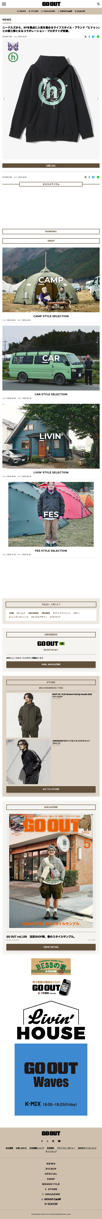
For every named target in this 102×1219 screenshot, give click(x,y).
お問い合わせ (21, 1148)
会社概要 (9, 1148)
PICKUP (51, 1168)
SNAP (51, 1178)
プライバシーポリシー (66, 1148)
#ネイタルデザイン (39, 617)
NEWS (51, 1163)
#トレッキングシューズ (18, 617)
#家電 (11, 613)
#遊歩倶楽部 (33, 613)
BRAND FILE (51, 1184)
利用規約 (50, 1148)
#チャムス (21, 613)
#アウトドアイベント (62, 613)
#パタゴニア (55, 617)
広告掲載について (36, 1148)
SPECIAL (51, 1173)
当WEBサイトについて (87, 1148)
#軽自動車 (46, 613)
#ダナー (77, 613)
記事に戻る (51, 165)
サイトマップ (51, 1151)
